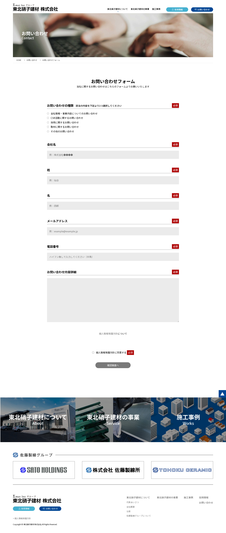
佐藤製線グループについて (138, 515)
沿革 (128, 511)
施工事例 (156, 8)
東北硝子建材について (138, 497)
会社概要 (130, 506)
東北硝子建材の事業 (140, 8)
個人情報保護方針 (108, 333)
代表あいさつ (132, 502)
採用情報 (179, 9)
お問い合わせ (203, 9)
